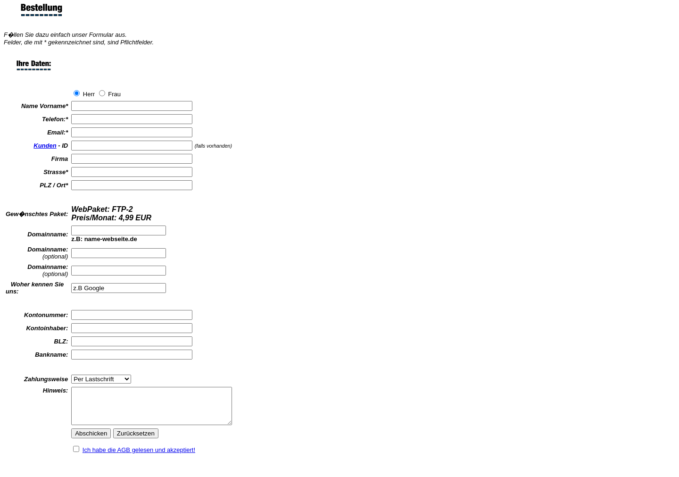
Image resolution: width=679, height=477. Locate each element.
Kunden (44, 145)
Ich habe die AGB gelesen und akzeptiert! (139, 456)
